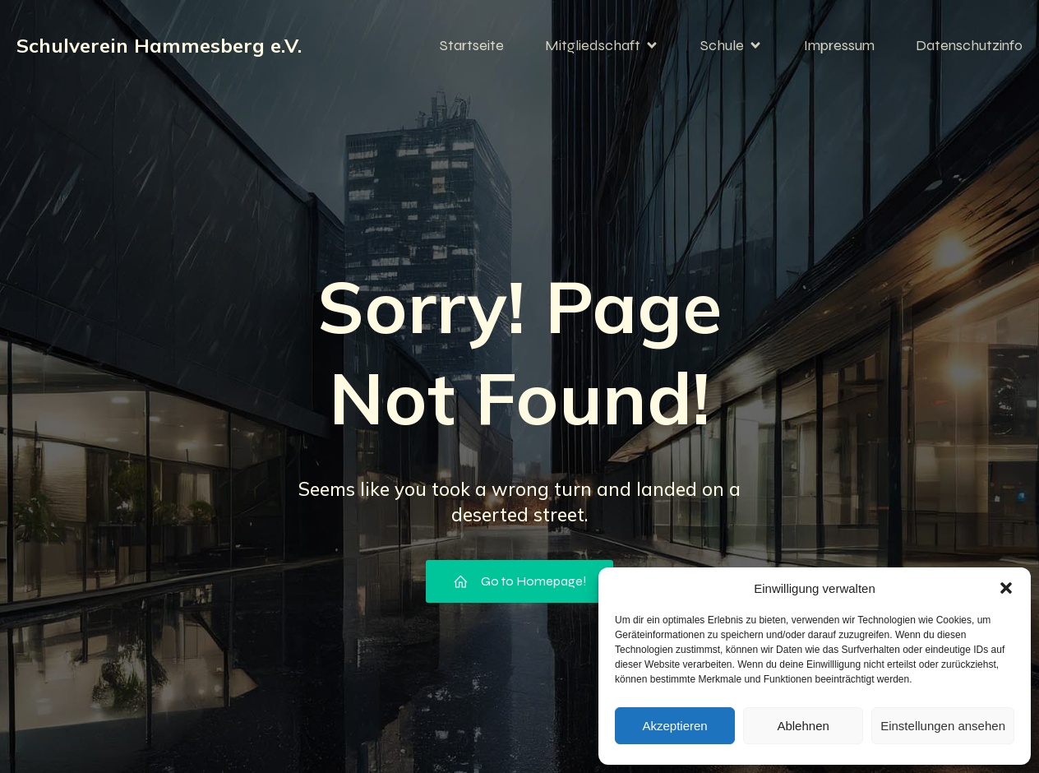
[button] (1006, 588)
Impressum (839, 45)
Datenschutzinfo (969, 45)
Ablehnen (803, 726)
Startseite (472, 45)
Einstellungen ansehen (942, 726)
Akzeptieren (674, 726)
